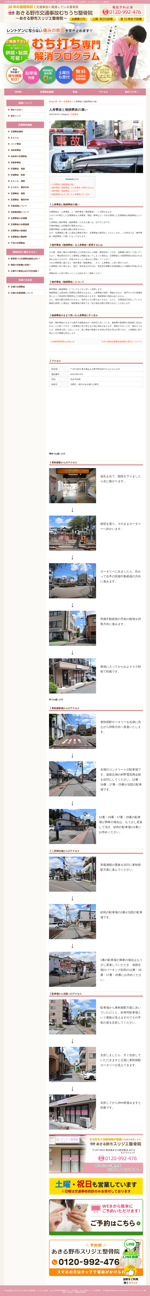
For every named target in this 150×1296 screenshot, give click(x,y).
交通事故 (68, 101)
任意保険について (19, 206)
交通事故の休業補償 (20, 224)
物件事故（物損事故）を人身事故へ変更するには (72, 188)
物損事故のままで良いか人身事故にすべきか (70, 194)
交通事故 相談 (18, 169)
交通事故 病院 (18, 193)
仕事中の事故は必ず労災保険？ (25, 271)
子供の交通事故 (18, 243)
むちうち (15, 138)
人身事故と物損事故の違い (63, 184)
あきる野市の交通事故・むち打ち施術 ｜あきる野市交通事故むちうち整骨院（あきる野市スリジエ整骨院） (60, 1291)
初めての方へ (17, 110)
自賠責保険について (20, 212)
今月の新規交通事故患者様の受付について (120, 341)
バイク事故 (16, 144)
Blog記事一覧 (55, 101)
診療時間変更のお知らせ (63, 341)
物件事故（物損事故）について (65, 191)
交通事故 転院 (18, 175)
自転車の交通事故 (19, 156)
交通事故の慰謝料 (19, 237)
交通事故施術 (17, 131)
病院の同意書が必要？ (21, 265)
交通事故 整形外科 (20, 199)
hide (76, 179)
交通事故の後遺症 (19, 230)
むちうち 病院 (18, 181)
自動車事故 (16, 162)
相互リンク (16, 116)
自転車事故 (16, 150)
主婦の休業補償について (22, 293)
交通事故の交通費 (19, 218)
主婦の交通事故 (18, 287)
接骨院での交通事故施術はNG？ (25, 259)
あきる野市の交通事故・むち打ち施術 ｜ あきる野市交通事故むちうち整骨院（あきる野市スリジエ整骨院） (68, 2)
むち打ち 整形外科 (20, 187)
